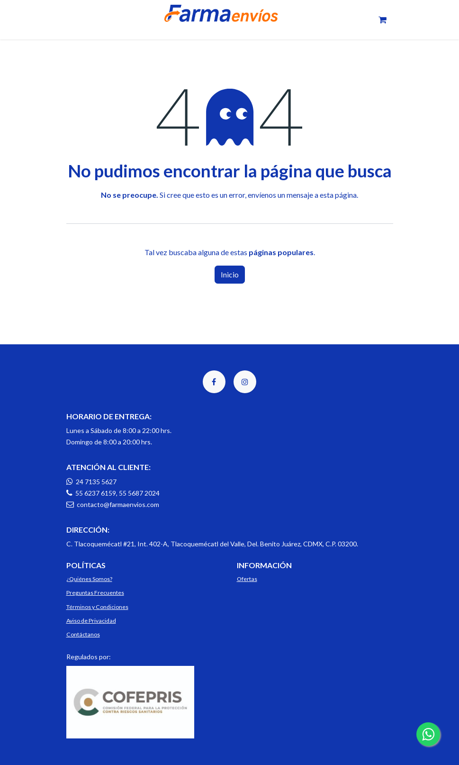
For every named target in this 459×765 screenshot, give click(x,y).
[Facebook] (214, 382)
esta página (338, 194)
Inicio (230, 274)
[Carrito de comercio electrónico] (382, 19)
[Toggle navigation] (72, 20)
